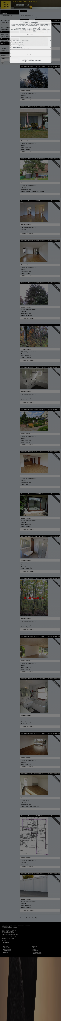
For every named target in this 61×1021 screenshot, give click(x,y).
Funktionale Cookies (18, 42)
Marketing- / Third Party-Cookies (21, 46)
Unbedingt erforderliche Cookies (21, 40)
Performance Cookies (18, 44)
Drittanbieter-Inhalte (17, 47)
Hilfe (34, 31)
